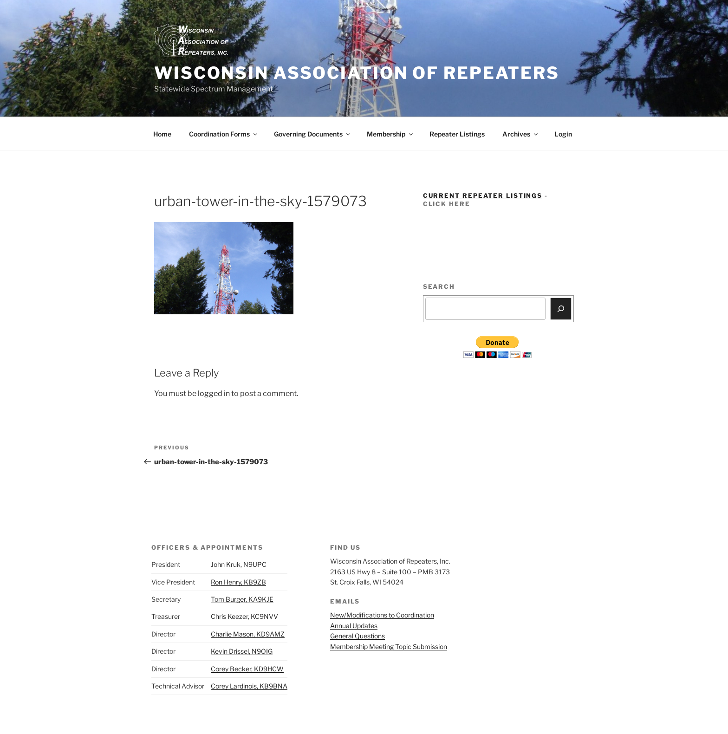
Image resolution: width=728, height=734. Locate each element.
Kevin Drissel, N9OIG (242, 651)
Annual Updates (353, 626)
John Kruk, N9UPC (238, 564)
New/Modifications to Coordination (382, 615)
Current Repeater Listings (483, 195)
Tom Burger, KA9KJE (242, 599)
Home (162, 134)
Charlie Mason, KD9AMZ (248, 634)
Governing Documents (312, 134)
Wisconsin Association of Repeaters (356, 73)
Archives (520, 134)
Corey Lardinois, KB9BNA (249, 686)
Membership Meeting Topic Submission (388, 646)
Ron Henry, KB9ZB (238, 582)
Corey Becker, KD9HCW (247, 669)
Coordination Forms (224, 134)
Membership (390, 134)
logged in (214, 393)
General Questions (357, 636)
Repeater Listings (457, 134)
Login (563, 134)
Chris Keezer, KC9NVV (244, 616)
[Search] (561, 309)
